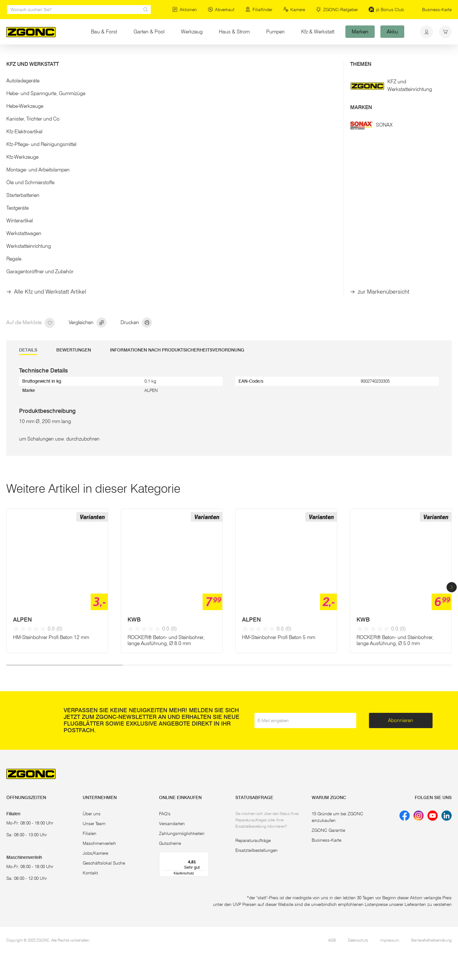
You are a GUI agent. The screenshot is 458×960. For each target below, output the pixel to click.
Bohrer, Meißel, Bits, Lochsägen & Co (98, 56)
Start (10, 56)
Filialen (89, 833)
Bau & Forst (104, 32)
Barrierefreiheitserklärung (431, 940)
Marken (360, 32)
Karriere (294, 9)
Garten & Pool (149, 32)
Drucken (136, 322)
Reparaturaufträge (253, 840)
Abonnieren (400, 720)
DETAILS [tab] (28, 350)
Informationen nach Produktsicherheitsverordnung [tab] (177, 350)
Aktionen (184, 9)
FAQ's (164, 813)
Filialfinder (258, 9)
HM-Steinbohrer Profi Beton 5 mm (278, 637)
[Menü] (205, 855)
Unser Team (94, 823)
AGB (332, 940)
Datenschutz (358, 940)
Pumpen (275, 32)
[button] (452, 587)
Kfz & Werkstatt (317, 32)
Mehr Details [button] (251, 139)
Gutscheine (170, 843)
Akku (392, 32)
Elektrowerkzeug (38, 56)
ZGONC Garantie (328, 830)
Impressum (389, 940)
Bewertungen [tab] (73, 350)
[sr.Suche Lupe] (145, 9)
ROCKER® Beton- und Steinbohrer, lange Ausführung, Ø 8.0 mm (166, 640)
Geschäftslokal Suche (104, 863)
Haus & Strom (234, 32)
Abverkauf (221, 9)
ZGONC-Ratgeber (337, 9)
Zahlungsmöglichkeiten (182, 833)
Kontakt (90, 872)
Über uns (92, 813)
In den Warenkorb (286, 218)
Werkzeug (192, 32)
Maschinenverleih (99, 843)
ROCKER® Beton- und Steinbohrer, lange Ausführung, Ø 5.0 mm (395, 640)
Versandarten (172, 823)
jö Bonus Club (386, 9)
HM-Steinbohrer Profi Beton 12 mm (51, 637)
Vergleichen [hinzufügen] (88, 322)
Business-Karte (437, 9)
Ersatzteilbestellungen (256, 850)
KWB (134, 619)
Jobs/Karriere (95, 853)
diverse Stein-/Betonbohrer (167, 56)
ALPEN (22, 619)
